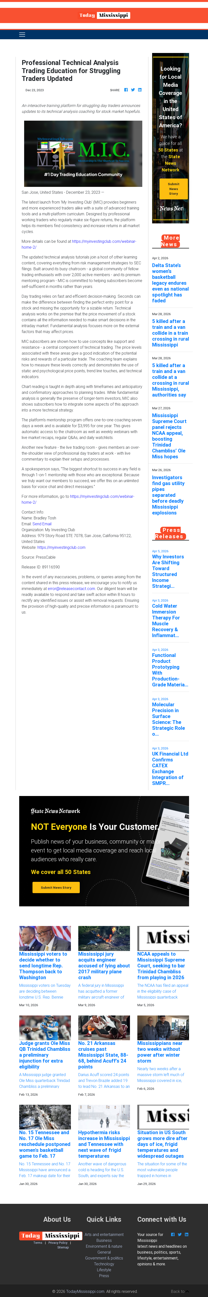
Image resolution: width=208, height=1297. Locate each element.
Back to (180, 1291)
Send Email (41, 523)
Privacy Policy (57, 1243)
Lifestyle (104, 1269)
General (104, 1252)
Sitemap (63, 1247)
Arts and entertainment (104, 1234)
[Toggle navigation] (22, 34)
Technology (104, 1263)
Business (104, 1240)
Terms (37, 1243)
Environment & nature (104, 1246)
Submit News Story (173, 189)
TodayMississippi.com (85, 1291)
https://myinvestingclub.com (61, 547)
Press (104, 1275)
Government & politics (104, 1258)
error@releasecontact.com (71, 588)
